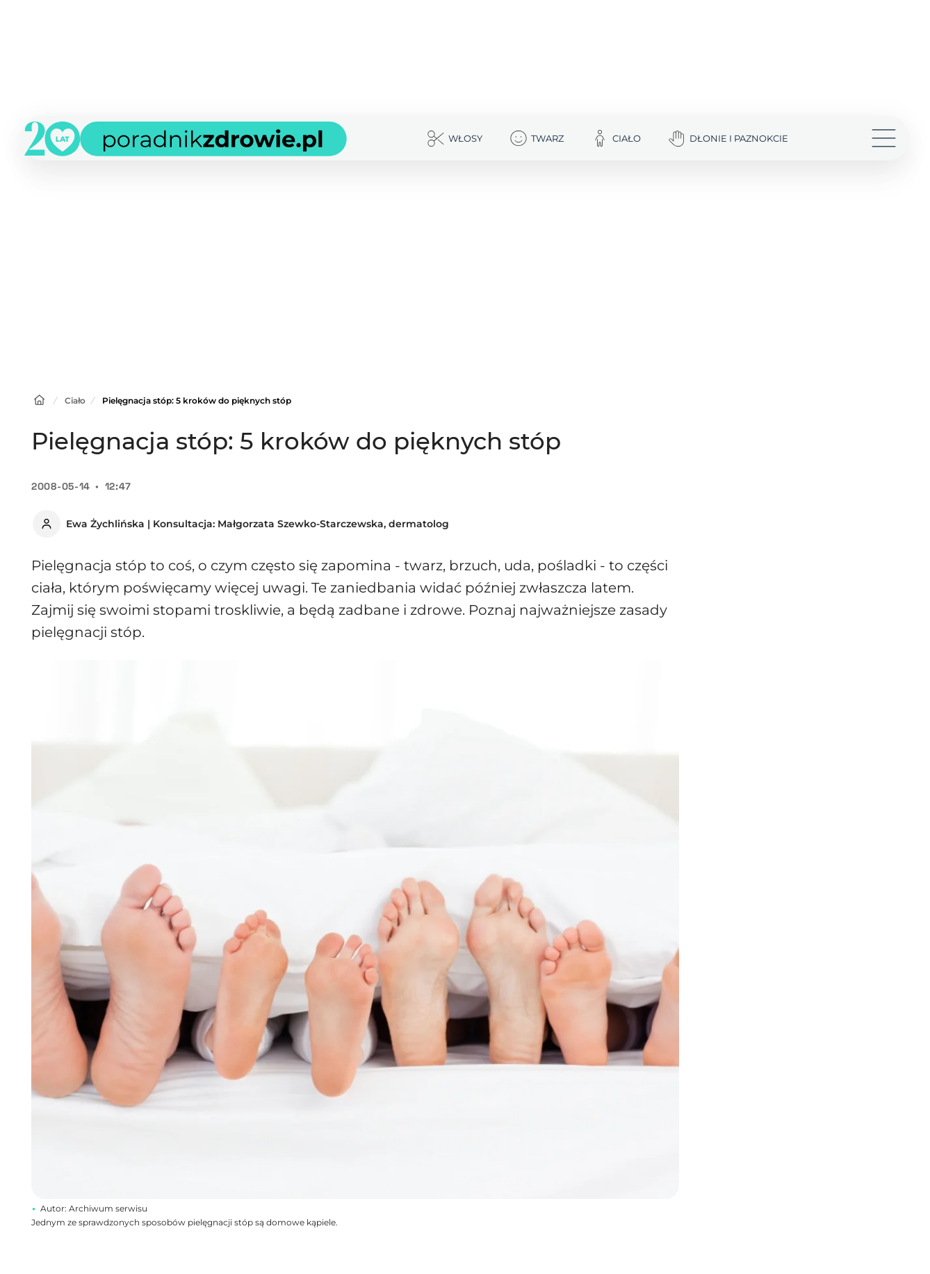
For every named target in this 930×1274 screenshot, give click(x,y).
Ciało (75, 400)
